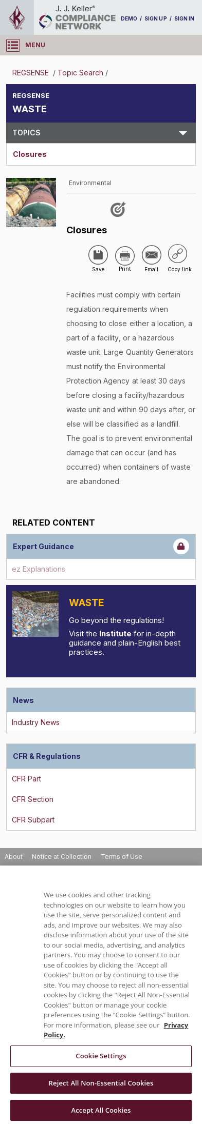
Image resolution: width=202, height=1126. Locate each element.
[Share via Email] (128, 253)
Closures (30, 154)
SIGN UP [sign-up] (155, 18)
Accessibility (169, 860)
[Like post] (120, 211)
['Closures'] (93, 228)
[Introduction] (35, 602)
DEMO (129, 18)
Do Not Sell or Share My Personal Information (72, 860)
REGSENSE (31, 72)
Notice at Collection (61, 845)
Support (17, 875)
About (14, 845)
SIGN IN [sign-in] (184, 18)
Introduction (106, 591)
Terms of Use (121, 845)
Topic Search (80, 72)
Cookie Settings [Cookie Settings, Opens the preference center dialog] (101, 1091)
